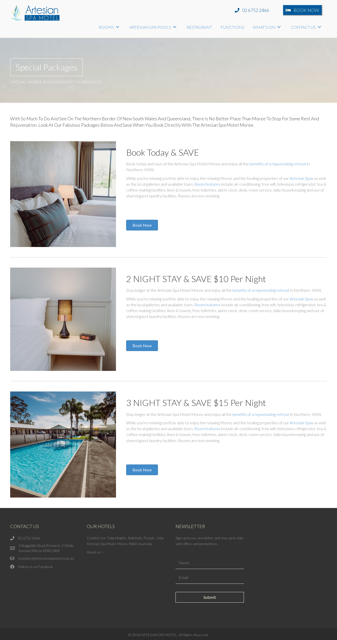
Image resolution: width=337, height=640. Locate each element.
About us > (95, 552)
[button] (252, 10)
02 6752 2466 (29, 538)
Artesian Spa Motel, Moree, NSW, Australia (119, 544)
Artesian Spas (301, 178)
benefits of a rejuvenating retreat (278, 163)
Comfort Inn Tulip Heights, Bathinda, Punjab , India (125, 538)
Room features (207, 184)
